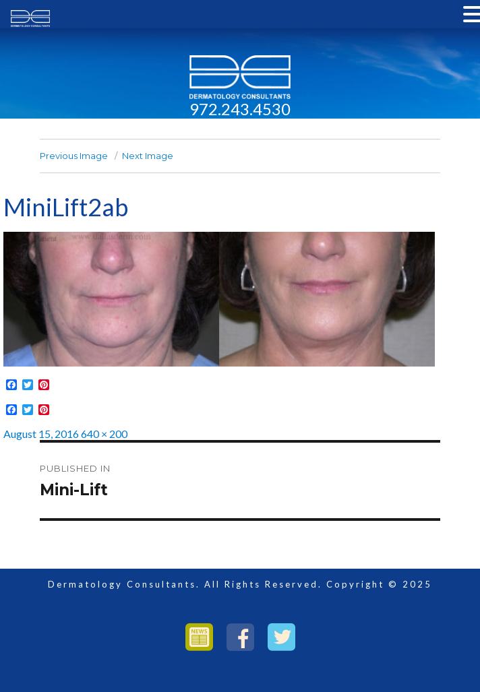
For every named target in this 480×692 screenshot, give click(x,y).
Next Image (147, 155)
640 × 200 (104, 433)
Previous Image (74, 155)
